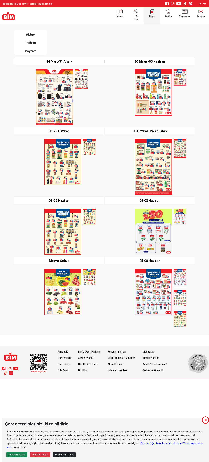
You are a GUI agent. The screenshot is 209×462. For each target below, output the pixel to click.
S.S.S (49, 4)
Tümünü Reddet (40, 454)
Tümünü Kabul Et (17, 454)
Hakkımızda (7, 4)
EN (204, 3)
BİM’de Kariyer (21, 4)
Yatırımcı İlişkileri (38, 4)
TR (200, 3)
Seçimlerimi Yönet (64, 454)
